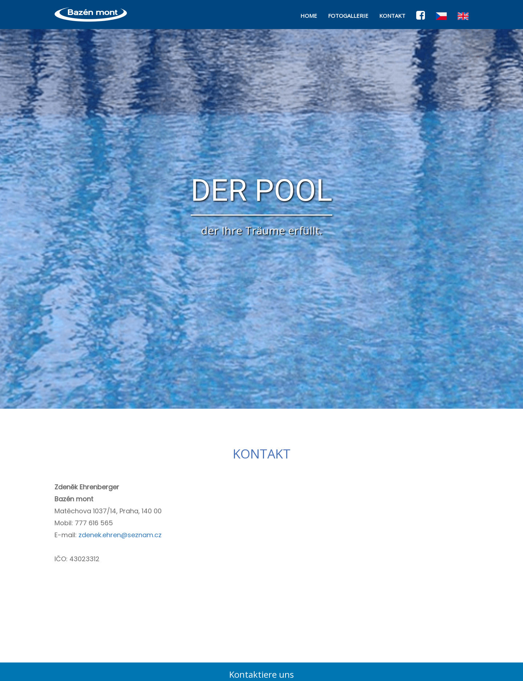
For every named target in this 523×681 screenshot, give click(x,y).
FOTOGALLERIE (348, 15)
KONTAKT (392, 15)
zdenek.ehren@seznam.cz (120, 534)
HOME (308, 15)
